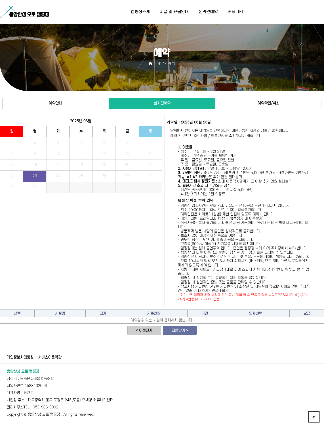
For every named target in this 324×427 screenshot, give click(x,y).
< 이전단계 (144, 331)
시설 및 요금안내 (174, 12)
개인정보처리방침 (20, 357)
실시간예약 (162, 103)
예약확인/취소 (268, 103)
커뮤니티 (235, 12)
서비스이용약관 (49, 357)
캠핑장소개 (140, 12)
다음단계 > (180, 331)
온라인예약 (208, 12)
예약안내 (55, 103)
